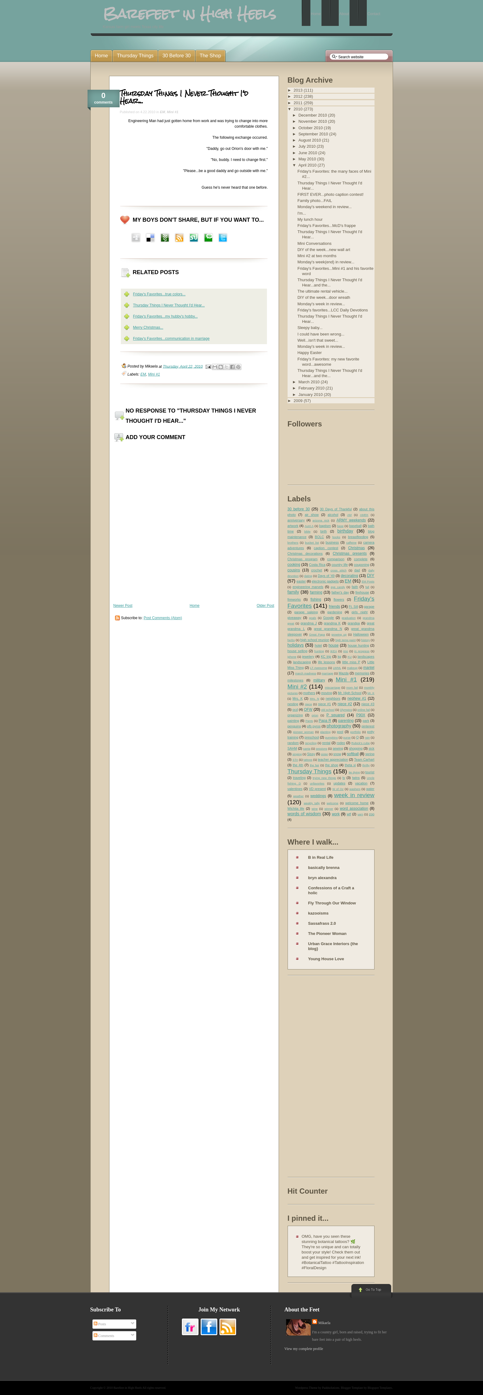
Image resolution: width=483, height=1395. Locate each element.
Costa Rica (317, 564)
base (340, 526)
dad (357, 570)
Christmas (356, 548)
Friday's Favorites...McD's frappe (326, 225)
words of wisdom (304, 813)
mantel (368, 667)
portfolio (355, 732)
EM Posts (368, 581)
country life (340, 564)
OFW (308, 709)
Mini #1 (172, 112)
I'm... (301, 213)
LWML (337, 667)
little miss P (351, 662)
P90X (360, 715)
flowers (339, 599)
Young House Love (326, 959)
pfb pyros (314, 726)
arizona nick (321, 520)
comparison (336, 559)
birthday (345, 531)
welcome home (356, 803)
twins (356, 778)
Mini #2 (297, 686)
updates (339, 783)
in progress (361, 651)
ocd (295, 709)
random (293, 743)
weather (298, 796)
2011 (299, 103)
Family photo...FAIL (314, 200)
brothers (293, 542)
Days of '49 (326, 576)
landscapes (366, 656)
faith (355, 587)
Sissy (311, 754)
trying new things (324, 778)
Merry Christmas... (148, 327)
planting (325, 732)
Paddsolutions (330, 1387)
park (366, 720)
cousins (294, 570)
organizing (295, 715)
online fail (363, 709)
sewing (338, 748)
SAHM (292, 748)
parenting (346, 720)
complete (361, 559)
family (293, 592)
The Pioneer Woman (327, 933)
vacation (361, 783)
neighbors (333, 698)
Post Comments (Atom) (163, 618)
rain (367, 737)
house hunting (358, 645)
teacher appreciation (333, 759)
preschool (312, 737)
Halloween (361, 634)
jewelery (308, 656)
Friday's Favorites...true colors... (159, 294)
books (336, 537)
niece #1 (324, 704)
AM (349, 514)
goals (312, 617)
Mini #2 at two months (316, 255)
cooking (294, 564)
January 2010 (311, 394)
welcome (332, 803)
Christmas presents (350, 553)
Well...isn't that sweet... (317, 340)
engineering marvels (308, 587)
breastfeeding (358, 537)
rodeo (341, 743)
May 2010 (307, 159)
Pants (309, 720)
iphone (292, 656)
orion (315, 715)
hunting (319, 651)
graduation (348, 617)
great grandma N (328, 629)
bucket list (312, 542)
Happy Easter (309, 352)
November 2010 (313, 121)
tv (343, 778)
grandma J (309, 623)
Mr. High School (349, 693)
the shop (331, 765)
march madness (305, 673)
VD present (317, 789)
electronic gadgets (325, 581)
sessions (321, 748)
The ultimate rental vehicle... (322, 291)
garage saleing (306, 612)
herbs (291, 640)
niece (308, 704)
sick (372, 748)
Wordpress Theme (306, 1387)
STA (295, 759)
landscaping (302, 662)
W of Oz (337, 789)
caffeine (351, 542)
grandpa (354, 623)
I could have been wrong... (321, 334)
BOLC (319, 537)
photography (338, 725)
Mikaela (324, 1323)
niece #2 (345, 704)
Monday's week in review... (321, 304)
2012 (299, 96)
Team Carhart (364, 759)
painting (293, 720)
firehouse (362, 592)
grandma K (332, 623)
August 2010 (310, 140)
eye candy (338, 587)
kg (339, 656)
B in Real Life (321, 857)
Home (194, 605)
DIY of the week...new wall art (323, 249)
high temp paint (345, 640)
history (365, 640)
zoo (371, 814)
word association (354, 808)
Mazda (344, 673)
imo (345, 651)
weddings (318, 796)
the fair (314, 765)
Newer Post (123, 605)
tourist (369, 772)
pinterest (368, 726)
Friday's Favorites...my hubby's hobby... (165, 316)
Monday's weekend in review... (324, 206)
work (336, 814)
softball (353, 754)
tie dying (354, 772)
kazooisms (318, 913)
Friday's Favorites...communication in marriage (171, 338)
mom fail (352, 687)
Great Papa (317, 634)
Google (328, 617)
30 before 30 (299, 509)
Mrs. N (314, 698)
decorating (349, 576)
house (334, 645)
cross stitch (338, 570)
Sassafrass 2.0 (322, 923)
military (319, 680)
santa (306, 748)
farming (316, 592)
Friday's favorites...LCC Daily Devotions (332, 310)
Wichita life (296, 808)
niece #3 (367, 704)
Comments (104, 1336)
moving (326, 693)
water (370, 789)
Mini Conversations (314, 243)
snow (337, 754)
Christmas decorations (305, 553)
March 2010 (309, 382)
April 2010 (307, 165)
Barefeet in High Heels (127, 1387)
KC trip (326, 656)
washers (355, 789)
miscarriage (332, 687)
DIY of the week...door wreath (323, 297)
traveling (299, 778)
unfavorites (317, 783)
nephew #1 (356, 698)
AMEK (364, 514)
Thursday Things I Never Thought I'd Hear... (184, 97)
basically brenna (324, 867)
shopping (355, 748)
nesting (293, 704)
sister (324, 754)
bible (307, 531)
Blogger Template (352, 1387)
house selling (298, 651)
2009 (299, 400)
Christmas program (303, 559)
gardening (334, 612)
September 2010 (313, 134)
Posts (100, 1324)
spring (369, 754)
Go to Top (370, 1291)
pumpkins (331, 737)
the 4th (298, 765)
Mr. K (371, 693)
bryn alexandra (322, 877)
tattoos (308, 759)
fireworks (294, 599)
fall (367, 587)
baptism (325, 526)
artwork (293, 526)
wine (315, 808)
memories (362, 673)
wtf (349, 814)
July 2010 (307, 146)
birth (323, 531)
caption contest (326, 548)
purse (347, 737)
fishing (315, 599)
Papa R (325, 720)
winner (328, 808)
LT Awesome (318, 667)
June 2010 (308, 152)
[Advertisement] (312, 1077)
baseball (355, 526)
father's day (340, 592)
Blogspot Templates (380, 1387)
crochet (316, 570)
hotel (318, 645)
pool (340, 732)
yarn (360, 814)
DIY (371, 575)
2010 (299, 109)
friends (334, 606)
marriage (327, 673)
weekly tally (312, 803)
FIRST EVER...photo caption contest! (330, 194)
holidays (296, 645)
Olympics (346, 709)
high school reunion (314, 640)
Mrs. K (298, 698)
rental (326, 743)
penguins (294, 726)
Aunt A (309, 526)
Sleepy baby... (309, 327)
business (332, 542)
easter (301, 581)
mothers (309, 693)
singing (297, 754)
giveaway (294, 617)
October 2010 (311, 128)
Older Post (265, 605)
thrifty (366, 765)
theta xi (350, 765)
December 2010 (313, 115)
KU (350, 656)
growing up (338, 634)
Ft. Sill (353, 606)
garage (369, 606)
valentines (295, 789)
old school (327, 709)
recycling (311, 743)
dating (308, 576)
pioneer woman (303, 732)
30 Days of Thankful (336, 509)
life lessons (326, 662)
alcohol (333, 514)
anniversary (296, 520)
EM (162, 112)
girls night (360, 612)
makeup (352, 667)
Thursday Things (310, 771)
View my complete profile (303, 1349)
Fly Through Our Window (332, 903)
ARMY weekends (351, 520)
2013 (299, 90)
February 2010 (311, 388)
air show (312, 514)
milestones (296, 680)
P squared (335, 715)
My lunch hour (310, 219)
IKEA (333, 651)
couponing (361, 564)
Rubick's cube (360, 743)
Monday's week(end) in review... (325, 262)
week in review (354, 795)
